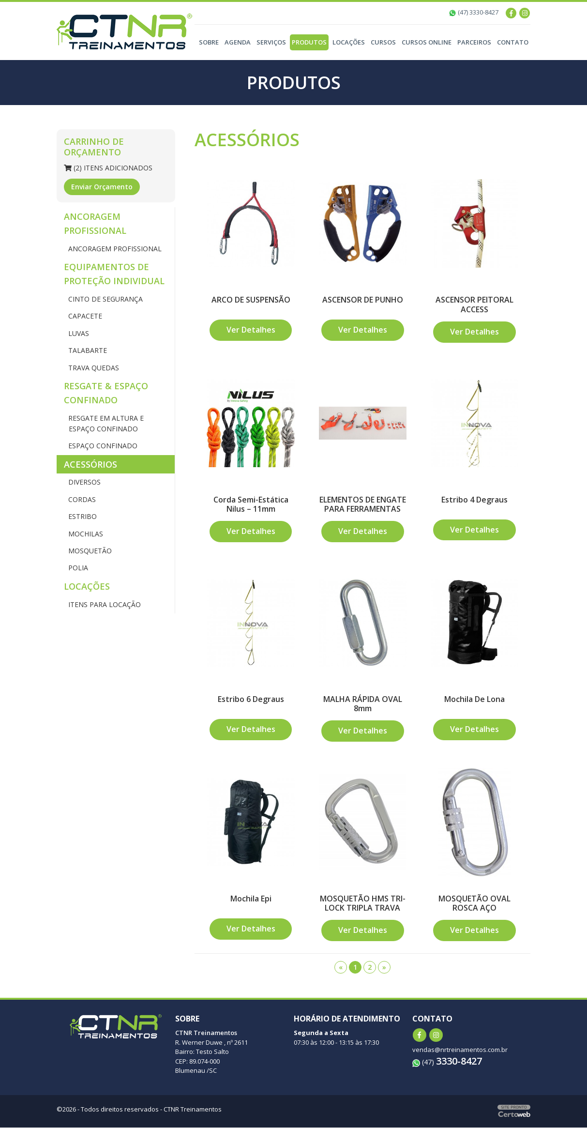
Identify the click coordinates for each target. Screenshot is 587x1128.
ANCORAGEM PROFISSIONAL (95, 223)
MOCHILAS (84, 533)
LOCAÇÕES (87, 586)
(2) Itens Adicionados (108, 167)
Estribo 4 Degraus (474, 499)
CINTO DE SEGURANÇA (104, 299)
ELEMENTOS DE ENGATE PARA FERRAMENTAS (362, 504)
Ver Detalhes (250, 330)
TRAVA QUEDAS (92, 367)
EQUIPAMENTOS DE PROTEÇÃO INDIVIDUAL (114, 274)
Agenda (238, 42)
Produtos (309, 42)
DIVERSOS (83, 482)
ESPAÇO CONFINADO (101, 445)
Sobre (209, 42)
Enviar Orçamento (102, 186)
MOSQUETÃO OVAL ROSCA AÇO (474, 904)
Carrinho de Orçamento (94, 147)
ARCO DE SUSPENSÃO (250, 299)
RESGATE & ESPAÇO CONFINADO (106, 393)
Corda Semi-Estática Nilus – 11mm (250, 504)
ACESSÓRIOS (90, 464)
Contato (512, 42)
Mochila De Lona (474, 699)
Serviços (271, 42)
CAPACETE (84, 315)
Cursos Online (427, 42)
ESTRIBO (81, 516)
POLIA (77, 567)
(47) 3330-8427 (473, 12)
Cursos (383, 42)
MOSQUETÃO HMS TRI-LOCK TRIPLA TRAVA (363, 904)
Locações (348, 42)
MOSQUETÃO (89, 550)
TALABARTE (86, 350)
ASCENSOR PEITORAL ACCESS (474, 304)
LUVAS (77, 333)
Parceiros (474, 42)
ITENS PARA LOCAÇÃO (103, 604)
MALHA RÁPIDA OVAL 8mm (362, 704)
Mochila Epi (250, 899)
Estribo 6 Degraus (251, 699)
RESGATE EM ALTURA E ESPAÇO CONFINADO (105, 423)
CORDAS (81, 499)
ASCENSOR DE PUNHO (362, 299)
